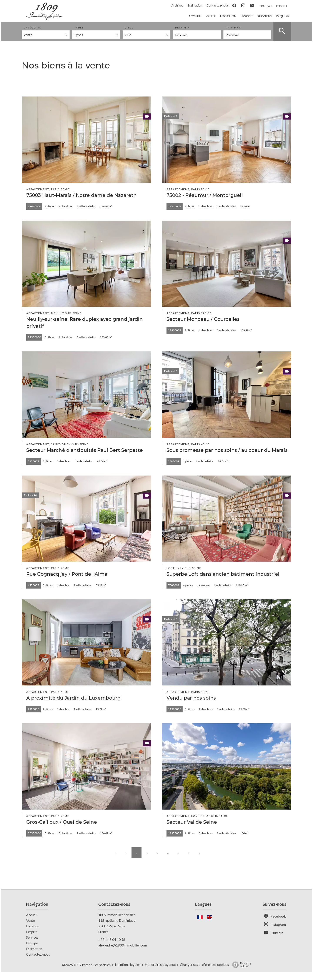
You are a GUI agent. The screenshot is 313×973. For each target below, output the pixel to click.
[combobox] (46, 34)
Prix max (233, 27)
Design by (240, 964)
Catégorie (32, 27)
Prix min (182, 27)
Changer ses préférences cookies (204, 964)
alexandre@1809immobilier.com (122, 945)
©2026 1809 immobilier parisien (86, 965)
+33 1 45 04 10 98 (111, 939)
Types (79, 27)
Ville (129, 27)
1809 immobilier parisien (116, 915)
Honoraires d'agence (160, 964)
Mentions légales (127, 964)
